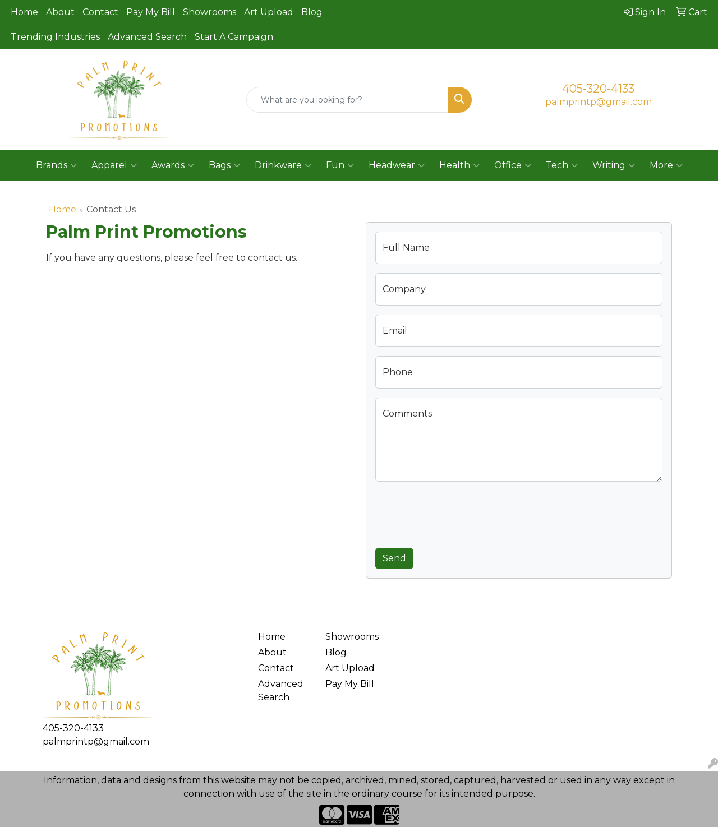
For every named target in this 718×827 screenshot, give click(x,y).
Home (24, 12)
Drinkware (283, 165)
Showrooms (209, 12)
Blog (312, 12)
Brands (56, 165)
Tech (562, 165)
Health (459, 165)
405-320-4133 (598, 88)
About (60, 12)
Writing (613, 165)
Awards (172, 165)
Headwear (397, 165)
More (666, 165)
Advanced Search (147, 36)
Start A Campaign (234, 36)
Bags (224, 165)
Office (512, 165)
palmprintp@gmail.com (598, 101)
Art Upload (268, 12)
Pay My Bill (150, 12)
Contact (100, 12)
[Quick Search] (347, 100)
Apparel (114, 165)
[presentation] (460, 512)
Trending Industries (55, 36)
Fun (340, 165)
